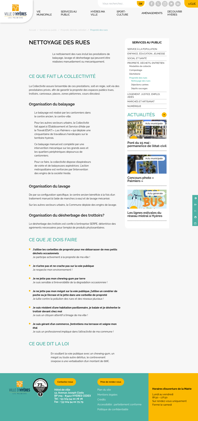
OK (140, 3)
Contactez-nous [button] (65, 382)
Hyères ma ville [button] (98, 13)
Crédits (101, 399)
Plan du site (104, 389)
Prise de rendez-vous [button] (110, 382)
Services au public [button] (69, 13)
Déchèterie (134, 74)
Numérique (134, 106)
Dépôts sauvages (139, 88)
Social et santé (137, 58)
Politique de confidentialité (112, 409)
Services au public (147, 42)
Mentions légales (107, 394)
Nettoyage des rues (140, 81)
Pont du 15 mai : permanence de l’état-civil (147, 144)
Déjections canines (139, 84)
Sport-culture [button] (122, 13)
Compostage (135, 70)
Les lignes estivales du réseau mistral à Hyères (144, 214)
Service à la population (142, 49)
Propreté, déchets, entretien (145, 63)
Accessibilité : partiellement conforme (119, 404)
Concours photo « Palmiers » (140, 179)
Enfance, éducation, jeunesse (146, 53)
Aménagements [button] (152, 13)
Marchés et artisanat (141, 101)
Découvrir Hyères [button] (175, 13)
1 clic (192, 3)
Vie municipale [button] (44, 13)
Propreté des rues (138, 78)
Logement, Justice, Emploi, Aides (143, 95)
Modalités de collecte (140, 66)
